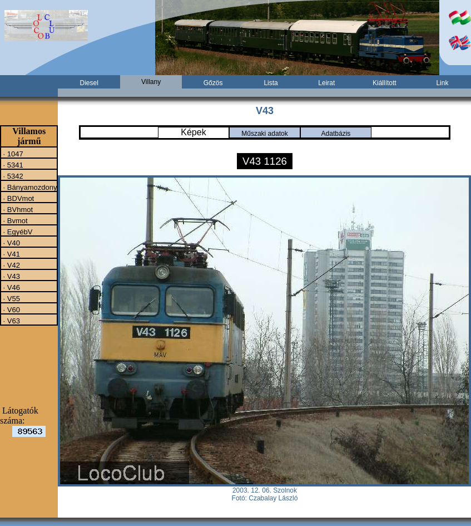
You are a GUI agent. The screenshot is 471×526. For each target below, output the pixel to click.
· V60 (10, 309)
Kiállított (384, 83)
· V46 (10, 287)
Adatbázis (336, 133)
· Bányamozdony (29, 187)
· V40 (10, 243)
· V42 (10, 265)
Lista (270, 83)
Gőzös (213, 83)
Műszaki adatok (264, 133)
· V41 (10, 254)
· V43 (10, 276)
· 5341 (12, 165)
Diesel (89, 83)
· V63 (10, 321)
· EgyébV (16, 231)
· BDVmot (17, 198)
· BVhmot (17, 209)
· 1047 (12, 154)
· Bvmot (14, 220)
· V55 (10, 298)
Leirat (326, 83)
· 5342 (12, 176)
